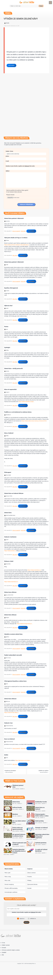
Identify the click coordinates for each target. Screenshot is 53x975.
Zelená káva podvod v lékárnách (14, 218)
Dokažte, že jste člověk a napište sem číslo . (20, 166)
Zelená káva (8, 512)
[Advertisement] (27, 37)
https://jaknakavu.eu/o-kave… (23, 760)
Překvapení (7, 472)
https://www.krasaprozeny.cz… (25, 623)
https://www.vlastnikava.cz (34, 570)
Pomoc (6, 326)
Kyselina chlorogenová (11, 288)
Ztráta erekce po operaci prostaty (17, 828)
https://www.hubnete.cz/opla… (26, 401)
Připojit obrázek (10, 194)
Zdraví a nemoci (31, 872)
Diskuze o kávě (8, 561)
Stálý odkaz (23, 231)
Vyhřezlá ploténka (40, 843)
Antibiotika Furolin (41, 802)
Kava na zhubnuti (9, 739)
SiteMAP (4, 952)
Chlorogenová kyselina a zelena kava (15, 681)
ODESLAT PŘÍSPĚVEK (26, 204)
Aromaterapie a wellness (11, 892)
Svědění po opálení (43, 770)
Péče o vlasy (8, 876)
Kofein (6, 755)
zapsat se (21, 918)
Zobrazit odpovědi (16, 231)
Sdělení (7, 171)
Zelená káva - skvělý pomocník (13, 368)
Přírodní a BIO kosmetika (11, 888)
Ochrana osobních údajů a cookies (11, 950)
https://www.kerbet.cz (10, 550)
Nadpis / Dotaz (9, 151)
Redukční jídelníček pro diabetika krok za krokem (19, 851)
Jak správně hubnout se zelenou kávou (18, 835)
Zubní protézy (39, 821)
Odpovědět (11, 65)
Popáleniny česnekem (10, 770)
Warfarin (15, 814)
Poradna (29, 876)
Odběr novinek (6, 945)
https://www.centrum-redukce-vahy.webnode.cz (16, 245)
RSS (3, 955)
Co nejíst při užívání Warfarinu (41, 850)
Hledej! (41, 6)
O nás (3, 942)
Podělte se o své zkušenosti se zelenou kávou (17, 412)
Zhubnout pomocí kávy (17, 786)
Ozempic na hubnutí (41, 827)
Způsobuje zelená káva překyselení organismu (42, 836)
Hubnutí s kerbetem (10, 537)
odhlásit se (33, 918)
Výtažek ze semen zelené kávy (13, 634)
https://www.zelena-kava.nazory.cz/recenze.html (34, 421)
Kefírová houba (17, 807)
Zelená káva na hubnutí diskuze (13, 493)
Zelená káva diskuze (10, 615)
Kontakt (29, 888)
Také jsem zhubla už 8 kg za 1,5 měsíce (15, 237)
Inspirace (30, 869)
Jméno (7, 156)
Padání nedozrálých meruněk (13, 655)
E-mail (7, 161)
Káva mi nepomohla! (10, 389)
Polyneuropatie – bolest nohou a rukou (41, 815)
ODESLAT (26, 922)
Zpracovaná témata (32, 884)
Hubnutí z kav (8, 723)
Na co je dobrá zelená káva (19, 821)
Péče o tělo (7, 880)
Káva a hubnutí (8, 433)
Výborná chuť (8, 305)
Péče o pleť (7, 872)
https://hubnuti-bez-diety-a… (11, 712)
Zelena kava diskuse (10, 592)
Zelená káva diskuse (10, 698)
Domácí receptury (9, 884)
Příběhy (29, 880)
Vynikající (7, 347)
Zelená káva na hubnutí (40, 808)
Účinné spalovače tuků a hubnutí (19, 843)
